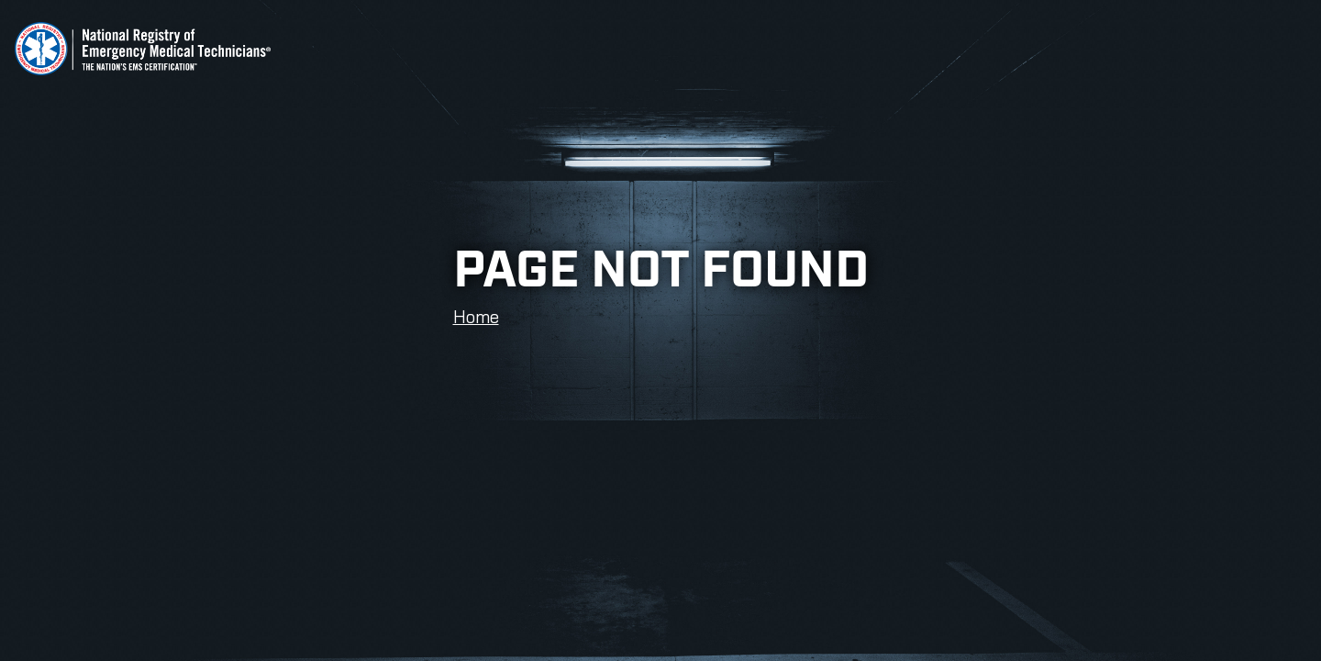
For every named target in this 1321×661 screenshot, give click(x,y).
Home (476, 317)
